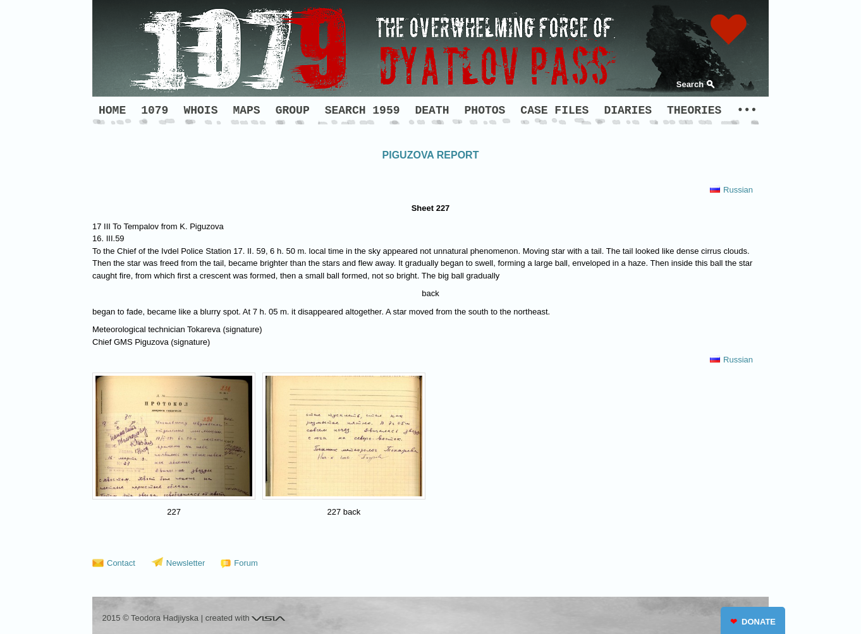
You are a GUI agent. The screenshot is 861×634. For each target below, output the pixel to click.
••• (746, 110)
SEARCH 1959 (362, 110)
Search (690, 84)
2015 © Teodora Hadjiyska (150, 618)
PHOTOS (485, 110)
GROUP (293, 110)
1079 (154, 110)
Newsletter (185, 563)
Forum (246, 563)
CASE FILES (554, 110)
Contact (121, 563)
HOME (112, 110)
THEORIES (694, 110)
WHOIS (200, 110)
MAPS (246, 110)
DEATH (432, 110)
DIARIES (628, 110)
